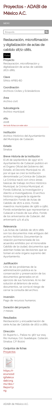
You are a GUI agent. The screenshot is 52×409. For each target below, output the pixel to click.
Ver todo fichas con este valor (15, 125)
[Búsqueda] (26, 32)
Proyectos (9, 351)
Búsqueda (47, 32)
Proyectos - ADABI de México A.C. (25, 10)
